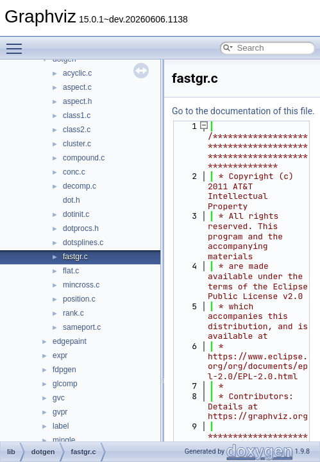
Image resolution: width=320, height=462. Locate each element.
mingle (64, 440)
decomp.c (79, 186)
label (61, 426)
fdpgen (64, 369)
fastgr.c (75, 256)
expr (60, 355)
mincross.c (81, 284)
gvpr (60, 411)
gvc (59, 397)
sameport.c (82, 327)
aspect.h (77, 101)
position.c (79, 299)
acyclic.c (77, 73)
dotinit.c (76, 214)
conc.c (74, 171)
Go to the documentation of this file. (243, 111)
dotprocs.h (81, 228)
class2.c (76, 129)
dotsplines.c (83, 242)
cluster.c (77, 143)
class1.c (76, 115)
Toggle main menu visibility (17, 43)
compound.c (84, 157)
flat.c (71, 270)
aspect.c (77, 87)
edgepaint (70, 341)
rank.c (73, 313)
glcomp (65, 383)
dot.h (71, 200)
